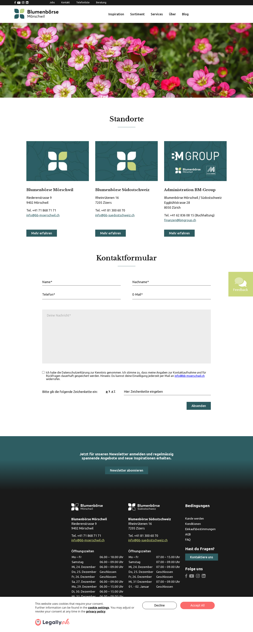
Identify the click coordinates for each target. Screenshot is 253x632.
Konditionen (193, 523)
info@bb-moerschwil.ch (43, 215)
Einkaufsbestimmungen (200, 528)
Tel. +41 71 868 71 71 (41, 210)
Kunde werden (194, 518)
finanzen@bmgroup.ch (180, 220)
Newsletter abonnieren (126, 470)
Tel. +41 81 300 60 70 (110, 210)
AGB (188, 534)
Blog (185, 14)
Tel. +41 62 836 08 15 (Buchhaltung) (189, 215)
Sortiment (137, 14)
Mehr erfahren (41, 233)
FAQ (188, 539)
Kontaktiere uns (201, 557)
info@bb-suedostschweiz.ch (115, 215)
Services (157, 14)
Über (172, 14)
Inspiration (116, 14)
